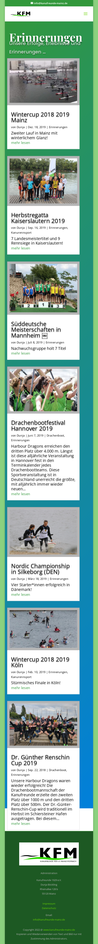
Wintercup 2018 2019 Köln (40, 655)
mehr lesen (20, 136)
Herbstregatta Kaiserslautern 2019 (38, 211)
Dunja (21, 120)
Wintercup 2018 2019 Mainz (40, 110)
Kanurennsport (21, 226)
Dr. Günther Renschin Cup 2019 (40, 753)
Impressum (49, 903)
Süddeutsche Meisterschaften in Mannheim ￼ (36, 323)
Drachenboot (55, 429)
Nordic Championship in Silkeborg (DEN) (40, 562)
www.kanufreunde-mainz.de (59, 929)
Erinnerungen (58, 120)
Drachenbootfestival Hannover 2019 (38, 419)
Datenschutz (49, 908)
